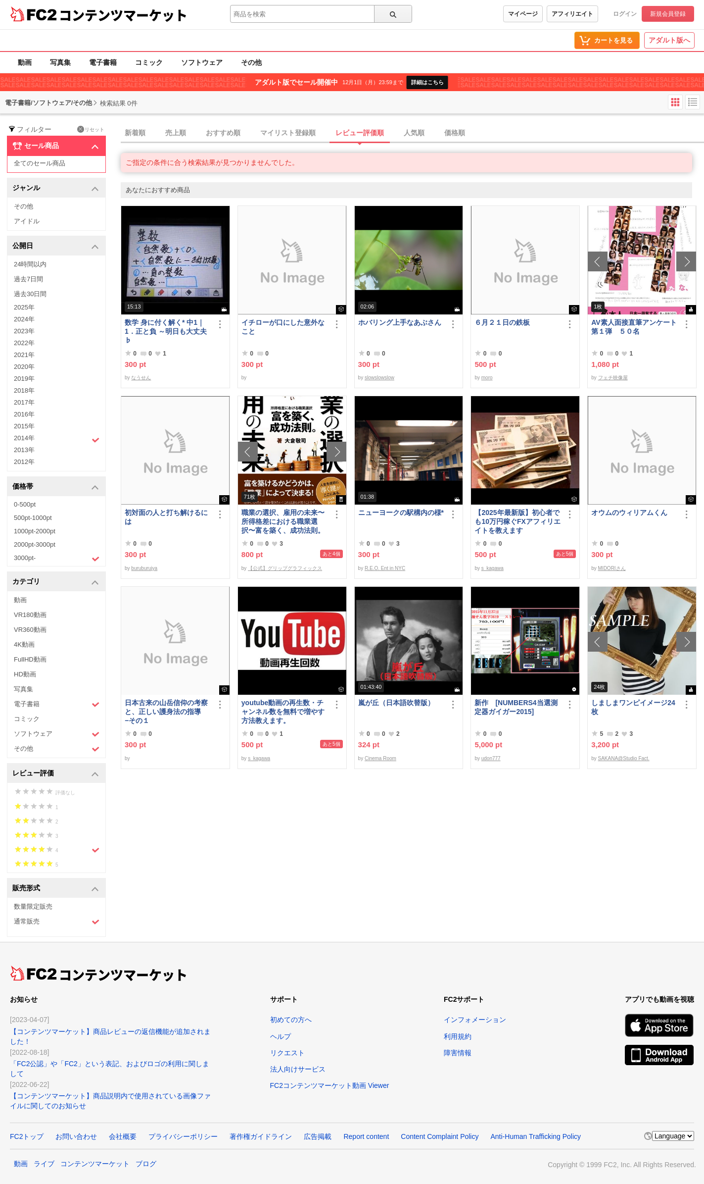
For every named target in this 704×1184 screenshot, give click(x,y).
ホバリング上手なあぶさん (399, 322)
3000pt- (56, 558)
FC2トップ (27, 1136)
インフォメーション (475, 1020)
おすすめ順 (223, 133)
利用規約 (457, 1036)
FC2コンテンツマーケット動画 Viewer (329, 1085)
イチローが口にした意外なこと (283, 326)
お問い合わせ (76, 1136)
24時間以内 (30, 264)
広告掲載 (317, 1136)
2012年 (24, 461)
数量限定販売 (33, 906)
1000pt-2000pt (34, 531)
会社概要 (123, 1136)
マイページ (523, 13)
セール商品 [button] (55, 146)
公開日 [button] (55, 246)
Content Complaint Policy (439, 1136)
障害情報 (457, 1053)
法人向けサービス (298, 1069)
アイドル (27, 221)
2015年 (24, 426)
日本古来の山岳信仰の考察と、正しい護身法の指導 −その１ (166, 711)
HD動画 (25, 674)
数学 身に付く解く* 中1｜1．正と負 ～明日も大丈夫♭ (166, 331)
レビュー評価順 (359, 133)
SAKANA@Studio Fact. (624, 758)
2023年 (24, 331)
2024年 (24, 319)
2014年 (56, 439)
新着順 (135, 133)
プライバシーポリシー (183, 1136)
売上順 (175, 133)
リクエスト (287, 1053)
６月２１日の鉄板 (502, 322)
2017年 (24, 402)
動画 (25, 62)
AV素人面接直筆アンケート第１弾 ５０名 (633, 326)
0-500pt (25, 504)
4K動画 (24, 644)
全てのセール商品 (39, 163)
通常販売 (56, 922)
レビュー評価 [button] (55, 773)
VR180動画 (30, 614)
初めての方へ (291, 1020)
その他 (251, 62)
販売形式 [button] (55, 888)
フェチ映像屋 (613, 377)
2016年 (24, 414)
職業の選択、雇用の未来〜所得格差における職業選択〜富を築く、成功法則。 (283, 521)
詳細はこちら (427, 82)
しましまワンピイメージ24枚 (633, 707)
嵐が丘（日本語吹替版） (396, 703)
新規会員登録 (668, 13)
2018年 (24, 390)
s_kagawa (492, 568)
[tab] (412, 133)
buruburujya (144, 568)
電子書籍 (103, 62)
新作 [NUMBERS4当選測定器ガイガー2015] (515, 707)
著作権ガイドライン (261, 1136)
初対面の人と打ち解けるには (166, 517)
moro (487, 377)
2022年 (24, 343)
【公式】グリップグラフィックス (285, 568)
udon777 (491, 758)
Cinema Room (380, 758)
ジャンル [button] (55, 188)
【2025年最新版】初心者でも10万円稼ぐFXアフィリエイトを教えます (517, 521)
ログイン (625, 13)
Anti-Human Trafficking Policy (535, 1136)
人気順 (414, 133)
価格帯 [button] (55, 487)
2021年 (24, 355)
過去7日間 (28, 279)
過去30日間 (30, 294)
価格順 (454, 133)
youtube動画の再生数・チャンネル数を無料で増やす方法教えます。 (283, 711)
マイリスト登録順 (288, 133)
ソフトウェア (202, 62)
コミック (149, 62)
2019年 (24, 378)
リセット (90, 129)
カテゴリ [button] (55, 582)
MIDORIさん (612, 568)
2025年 (24, 307)
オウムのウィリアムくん (629, 512)
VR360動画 (30, 629)
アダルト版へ (669, 40)
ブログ (146, 1164)
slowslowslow (379, 377)
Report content (366, 1136)
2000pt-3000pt (34, 544)
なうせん (141, 377)
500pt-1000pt (33, 517)
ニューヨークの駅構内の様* (401, 512)
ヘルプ (280, 1036)
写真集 (60, 62)
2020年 (24, 366)
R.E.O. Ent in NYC (385, 568)
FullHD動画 (30, 659)
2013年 (24, 450)
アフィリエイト (572, 13)
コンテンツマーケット (123, 14)
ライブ (44, 1164)
